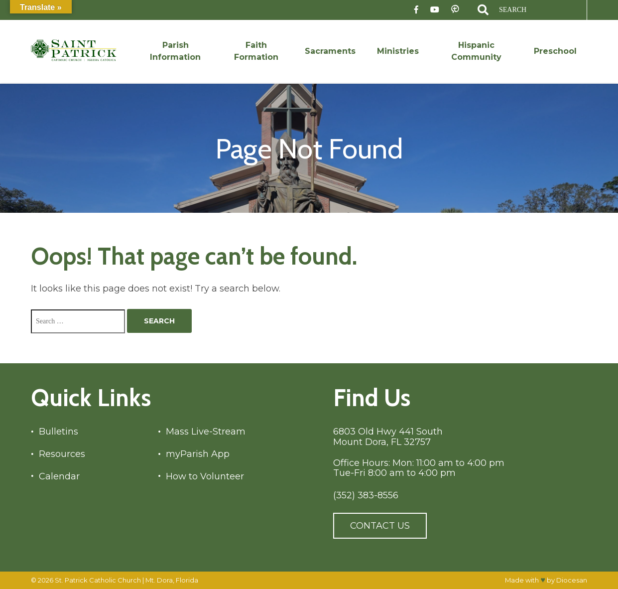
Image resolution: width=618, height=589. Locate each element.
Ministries (398, 51)
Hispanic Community (476, 51)
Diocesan (571, 580)
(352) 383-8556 (365, 495)
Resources (62, 454)
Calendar (59, 476)
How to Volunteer (205, 476)
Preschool (555, 51)
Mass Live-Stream (206, 432)
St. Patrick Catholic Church (98, 580)
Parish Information (175, 51)
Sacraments (330, 51)
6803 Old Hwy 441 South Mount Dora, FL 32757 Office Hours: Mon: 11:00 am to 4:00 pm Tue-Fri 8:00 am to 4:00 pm (418, 452)
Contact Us (380, 525)
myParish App (198, 454)
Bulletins (58, 432)
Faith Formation (256, 51)
